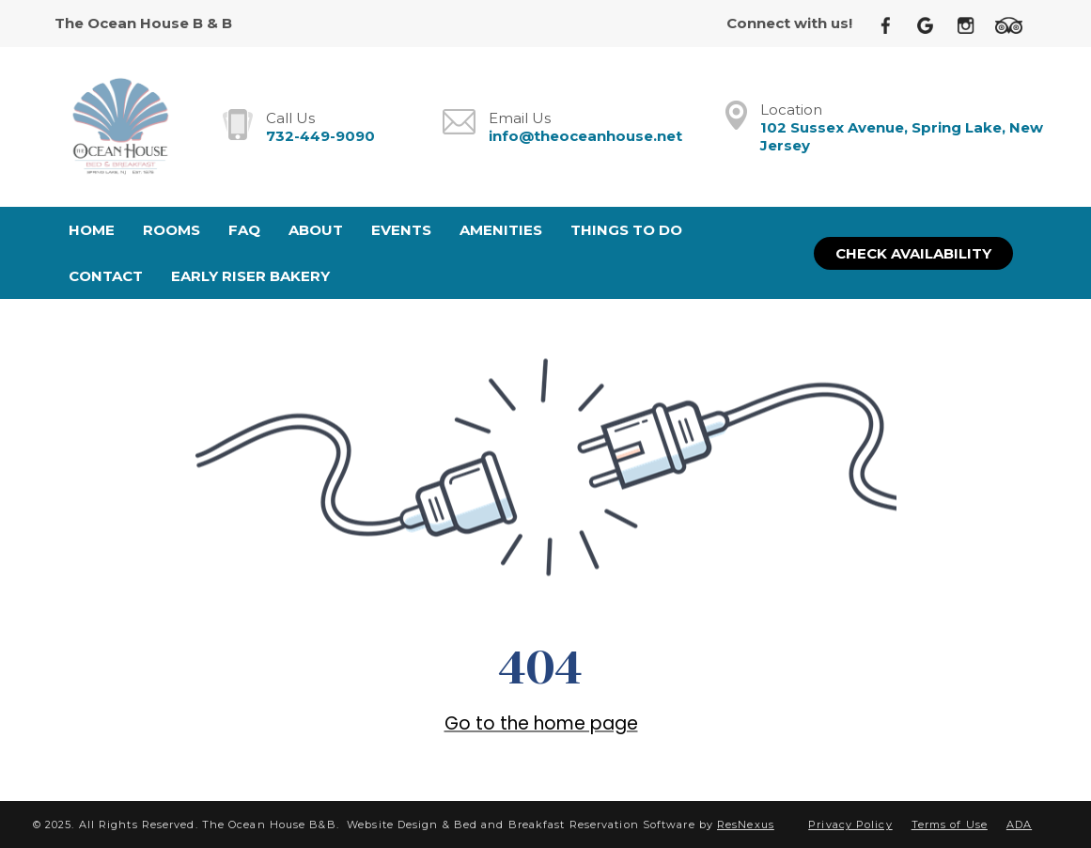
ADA (1019, 824)
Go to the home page (541, 723)
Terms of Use (950, 824)
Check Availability (913, 253)
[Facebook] (893, 24)
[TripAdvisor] (1015, 24)
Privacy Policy (850, 824)
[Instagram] (972, 24)
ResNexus (745, 824)
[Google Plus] (933, 24)
